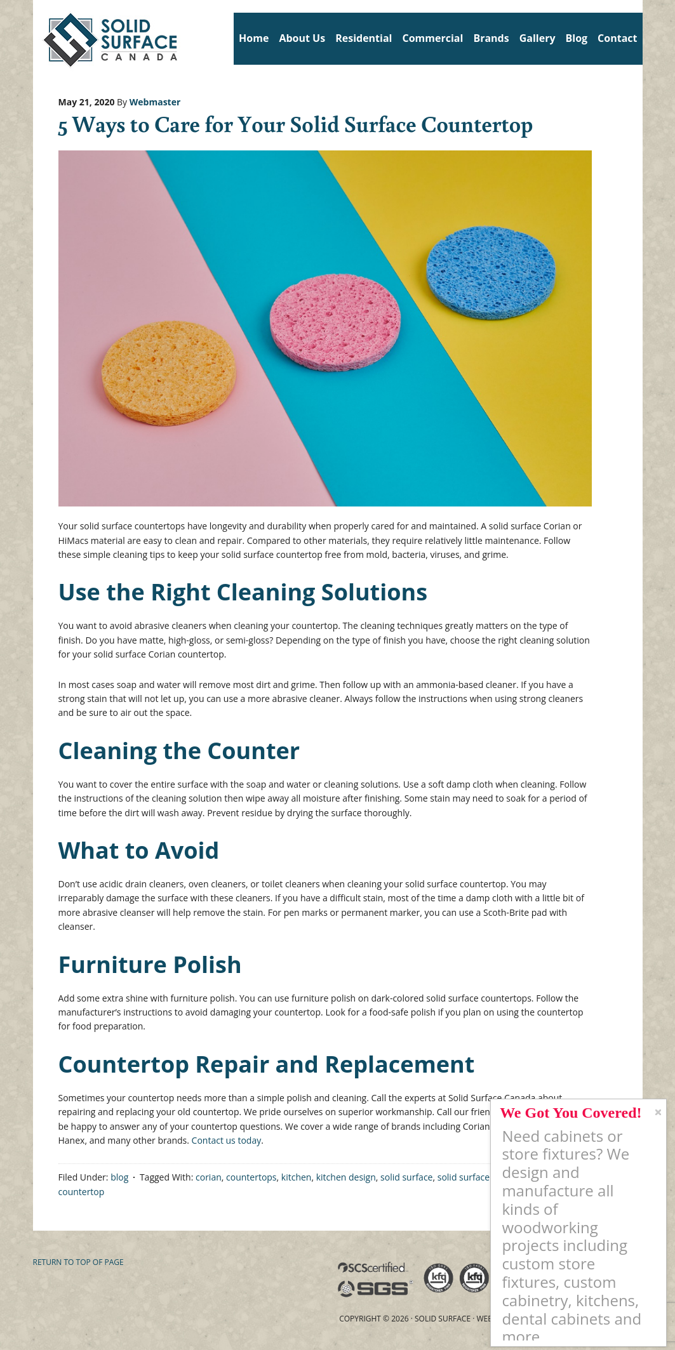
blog (119, 1177)
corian (209, 1177)
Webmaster (155, 102)
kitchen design (346, 1177)
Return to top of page (78, 1262)
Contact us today (227, 1140)
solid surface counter (481, 1177)
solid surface (406, 1177)
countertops (251, 1177)
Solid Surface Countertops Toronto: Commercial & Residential (38, 38)
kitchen (296, 1177)
